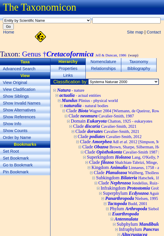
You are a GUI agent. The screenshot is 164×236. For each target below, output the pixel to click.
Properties (67, 68)
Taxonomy (138, 61)
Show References (19, 117)
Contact (154, 32)
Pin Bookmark (16, 172)
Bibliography (138, 68)
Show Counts (15, 130)
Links (68, 75)
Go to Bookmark (18, 165)
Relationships (103, 68)
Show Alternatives (19, 110)
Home (8, 32)
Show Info (12, 123)
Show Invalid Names (21, 103)
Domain (111, 121)
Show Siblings (16, 96)
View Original (15, 82)
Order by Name (17, 137)
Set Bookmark (16, 158)
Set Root (11, 151)
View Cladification (19, 89)
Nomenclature (103, 61)
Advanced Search (19, 68)
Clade (101, 115)
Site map (135, 32)
